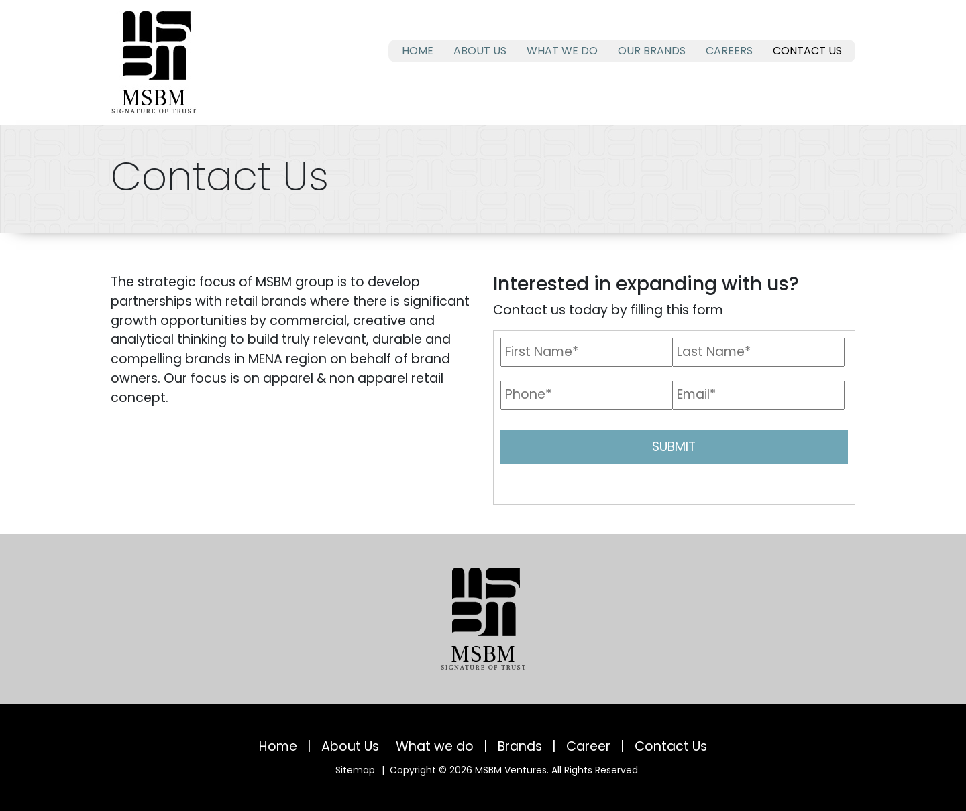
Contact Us (807, 50)
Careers (729, 50)
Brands (520, 746)
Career (588, 746)
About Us (479, 50)
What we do (562, 50)
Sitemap (355, 770)
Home (417, 50)
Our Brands (652, 50)
